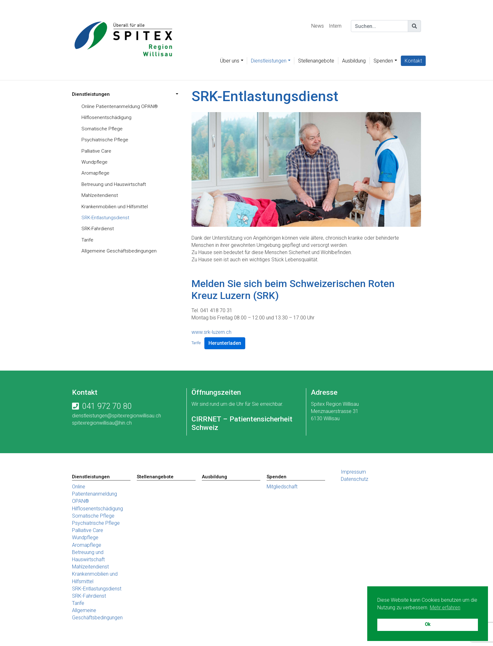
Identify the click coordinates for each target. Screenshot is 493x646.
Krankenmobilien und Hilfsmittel (115, 208)
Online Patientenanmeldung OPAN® (120, 107)
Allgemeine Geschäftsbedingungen (119, 254)
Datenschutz (354, 479)
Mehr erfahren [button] (445, 608)
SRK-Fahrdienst (98, 231)
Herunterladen (224, 343)
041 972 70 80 (107, 406)
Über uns (229, 61)
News (317, 26)
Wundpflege (94, 163)
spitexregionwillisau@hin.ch (102, 423)
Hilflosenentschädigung (106, 118)
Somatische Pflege (102, 129)
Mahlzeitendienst (99, 197)
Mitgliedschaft (282, 487)
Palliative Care (97, 152)
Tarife (87, 242)
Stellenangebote (316, 61)
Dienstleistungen (268, 61)
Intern (335, 26)
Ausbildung (354, 61)
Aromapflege (96, 174)
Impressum (353, 472)
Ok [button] (427, 624)
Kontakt (413, 61)
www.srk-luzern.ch (211, 332)
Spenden (383, 61)
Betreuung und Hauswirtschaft (114, 186)
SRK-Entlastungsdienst (106, 220)
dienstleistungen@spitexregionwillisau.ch (116, 416)
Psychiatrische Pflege (105, 141)
